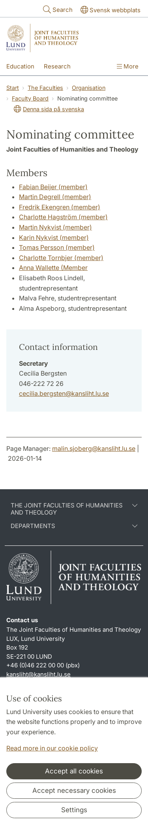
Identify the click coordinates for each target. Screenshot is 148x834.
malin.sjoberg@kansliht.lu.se (93, 448)
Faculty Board (30, 98)
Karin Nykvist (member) (54, 237)
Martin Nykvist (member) (55, 227)
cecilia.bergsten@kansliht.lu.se (64, 393)
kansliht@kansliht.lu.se (38, 674)
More (128, 66)
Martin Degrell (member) (55, 197)
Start (12, 87)
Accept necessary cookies (74, 790)
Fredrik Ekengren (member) (59, 207)
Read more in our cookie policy (52, 748)
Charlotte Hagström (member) (63, 217)
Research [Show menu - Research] (57, 66)
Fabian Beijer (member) (53, 187)
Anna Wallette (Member (53, 268)
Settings (74, 810)
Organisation (88, 87)
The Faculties (45, 87)
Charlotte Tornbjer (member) (61, 258)
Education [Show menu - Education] (20, 66)
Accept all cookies (74, 771)
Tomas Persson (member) (57, 247)
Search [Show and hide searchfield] (57, 9)
